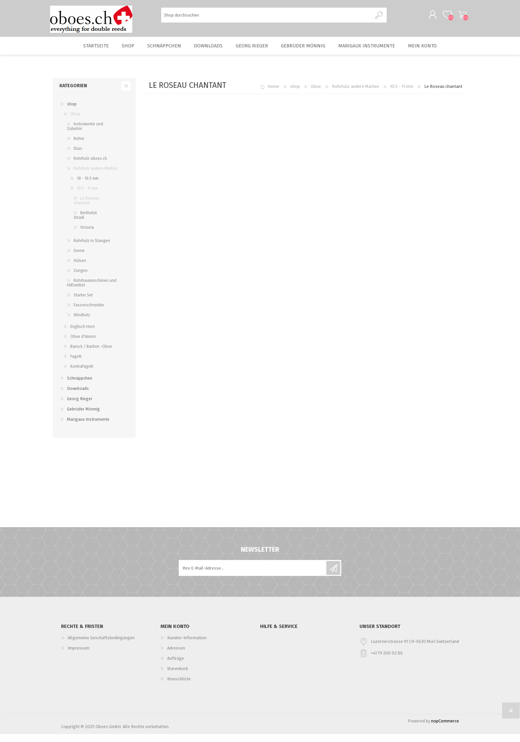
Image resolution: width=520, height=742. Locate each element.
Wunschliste (179, 686)
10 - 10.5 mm (87, 186)
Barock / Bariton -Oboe (91, 354)
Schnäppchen (161, 51)
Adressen (176, 655)
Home (273, 94)
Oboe (316, 94)
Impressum (79, 655)
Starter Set (83, 303)
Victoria (87, 235)
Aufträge (175, 666)
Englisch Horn (82, 334)
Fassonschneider (89, 313)
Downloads (207, 51)
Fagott (76, 364)
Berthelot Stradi (85, 223)
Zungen (81, 278)
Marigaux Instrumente (373, 51)
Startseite (88, 51)
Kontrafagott (81, 374)
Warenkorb (459, 16)
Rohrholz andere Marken (355, 94)
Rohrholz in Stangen (92, 248)
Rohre (79, 146)
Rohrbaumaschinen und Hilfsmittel (91, 290)
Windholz (82, 323)
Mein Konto (430, 51)
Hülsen (80, 268)
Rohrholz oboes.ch (90, 166)
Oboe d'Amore (83, 344)
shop (123, 51)
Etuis (78, 156)
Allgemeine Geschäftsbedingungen (101, 645)
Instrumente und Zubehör (85, 134)
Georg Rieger (254, 51)
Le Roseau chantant (86, 208)
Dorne (79, 258)
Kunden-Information (187, 645)
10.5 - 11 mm (401, 94)
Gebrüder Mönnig (308, 51)
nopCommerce (445, 728)
